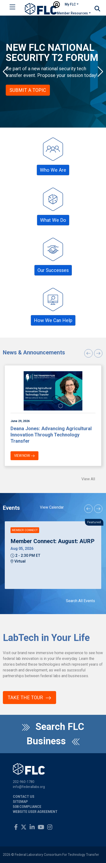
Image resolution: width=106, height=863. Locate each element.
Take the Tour (29, 698)
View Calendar (52, 507)
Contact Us (23, 796)
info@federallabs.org (29, 787)
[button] (5, 71)
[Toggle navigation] (12, 8)
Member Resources (72, 13)
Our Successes (53, 270)
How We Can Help (53, 320)
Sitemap (20, 802)
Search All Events (80, 601)
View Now (24, 456)
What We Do (53, 220)
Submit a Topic (28, 90)
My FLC (70, 4)
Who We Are (53, 170)
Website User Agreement (35, 812)
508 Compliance (27, 807)
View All (88, 479)
